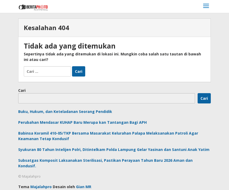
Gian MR (83, 186)
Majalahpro (41, 186)
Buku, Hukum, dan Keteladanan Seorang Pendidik (65, 111)
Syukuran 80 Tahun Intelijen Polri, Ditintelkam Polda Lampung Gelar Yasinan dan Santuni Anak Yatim (113, 149)
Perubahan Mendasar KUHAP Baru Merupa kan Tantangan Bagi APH (82, 122)
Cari (22, 90)
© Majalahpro (29, 176)
